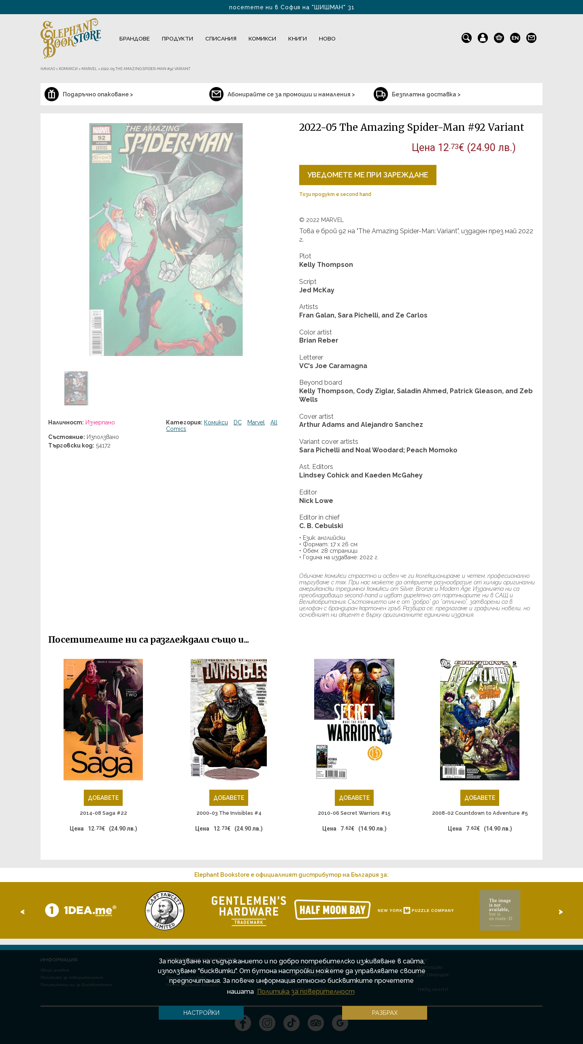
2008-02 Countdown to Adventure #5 (480, 813)
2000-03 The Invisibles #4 (229, 813)
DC (238, 422)
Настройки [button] (201, 1012)
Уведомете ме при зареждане (367, 174)
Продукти (177, 38)
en (515, 36)
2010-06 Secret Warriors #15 (354, 813)
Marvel (256, 422)
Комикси (262, 38)
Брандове (134, 38)
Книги (297, 38)
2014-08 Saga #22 (103, 813)
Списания (220, 38)
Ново (327, 38)
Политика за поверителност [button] (306, 991)
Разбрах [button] (385, 1012)
